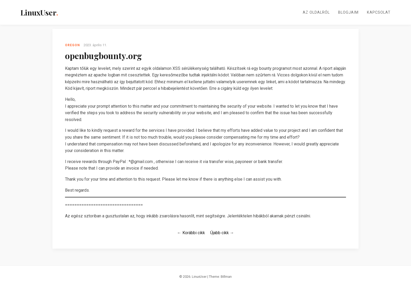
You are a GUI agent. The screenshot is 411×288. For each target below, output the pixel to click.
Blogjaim (348, 12)
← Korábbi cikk (191, 232)
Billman (226, 277)
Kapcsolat (379, 12)
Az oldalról (316, 12)
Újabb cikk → (222, 232)
